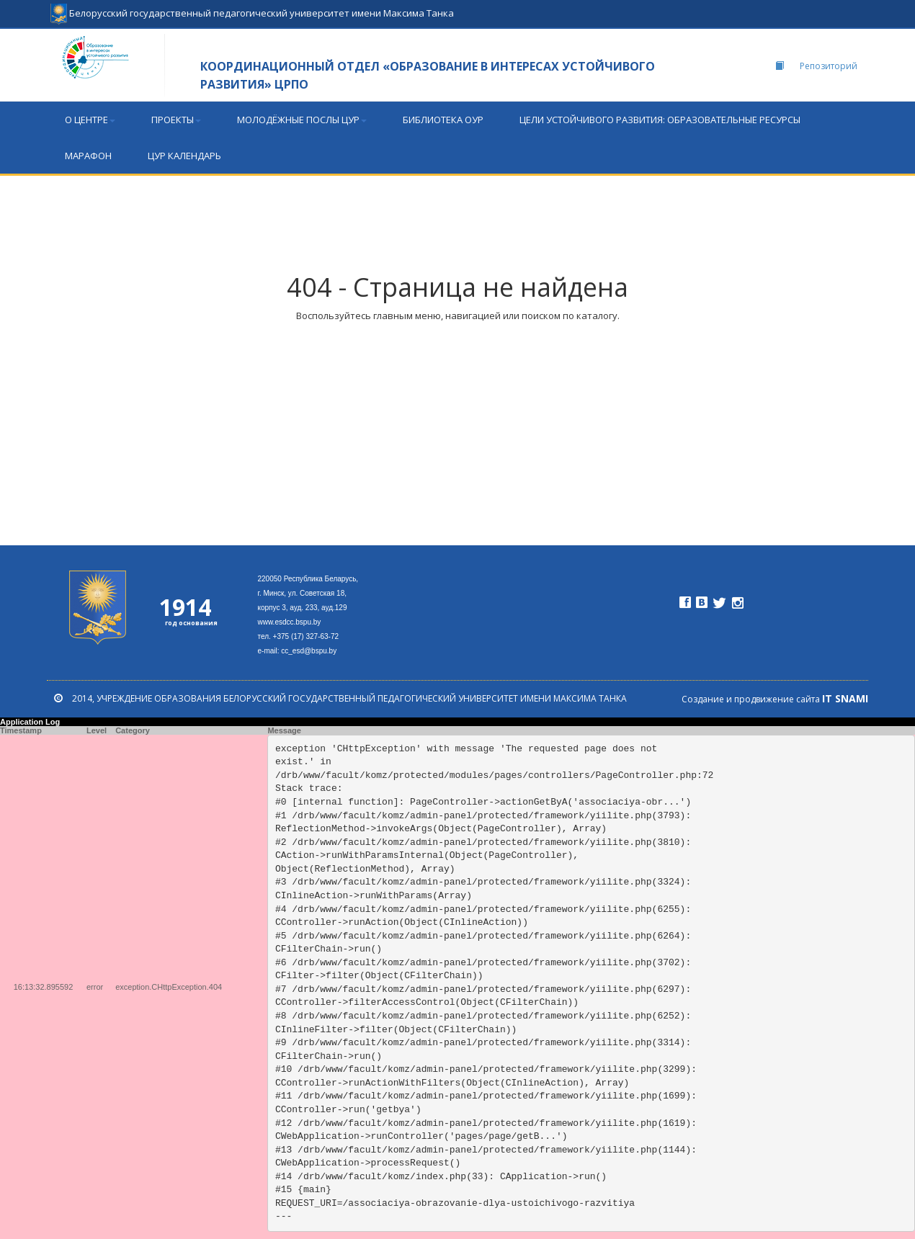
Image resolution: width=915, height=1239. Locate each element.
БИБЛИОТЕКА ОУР (443, 119)
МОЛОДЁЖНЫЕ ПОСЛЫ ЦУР (302, 119)
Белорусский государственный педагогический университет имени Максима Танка (252, 7)
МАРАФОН (88, 155)
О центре (90, 119)
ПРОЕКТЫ (176, 119)
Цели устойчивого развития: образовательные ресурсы (659, 119)
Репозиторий (816, 66)
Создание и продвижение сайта (775, 699)
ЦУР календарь (184, 155)
